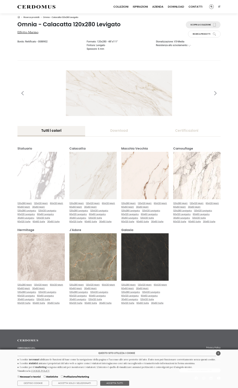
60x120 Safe (24, 221)
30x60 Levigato (25, 217)
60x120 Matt (56, 203)
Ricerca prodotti (31, 17)
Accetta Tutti (114, 383)
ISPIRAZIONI (140, 7)
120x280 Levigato (26, 210)
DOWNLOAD (176, 7)
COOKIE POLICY (40, 370)
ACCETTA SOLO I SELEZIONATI (74, 383)
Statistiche (52, 376)
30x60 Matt (38, 207)
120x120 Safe (43, 217)
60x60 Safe (39, 221)
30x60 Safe (53, 221)
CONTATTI (195, 7)
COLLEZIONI (120, 7)
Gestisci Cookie (33, 383)
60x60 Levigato (45, 214)
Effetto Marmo (27, 32)
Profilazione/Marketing (76, 376)
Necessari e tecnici (30, 376)
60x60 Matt (23, 207)
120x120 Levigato (47, 210)
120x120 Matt (41, 203)
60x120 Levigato (26, 214)
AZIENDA (157, 7)
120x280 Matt (24, 203)
